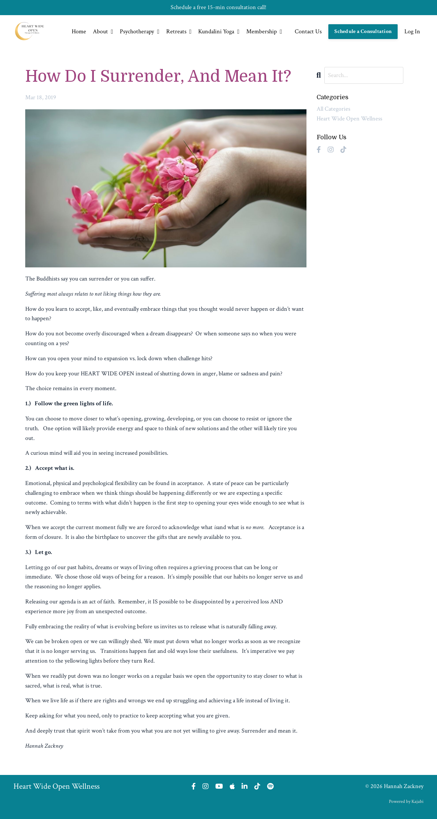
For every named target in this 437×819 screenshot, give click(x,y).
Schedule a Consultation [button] (363, 31)
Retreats (179, 31)
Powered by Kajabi (406, 801)
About (103, 31)
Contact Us (308, 31)
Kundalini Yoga (219, 31)
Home (79, 31)
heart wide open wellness (349, 118)
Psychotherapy (139, 31)
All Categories (333, 109)
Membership (264, 31)
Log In (412, 31)
